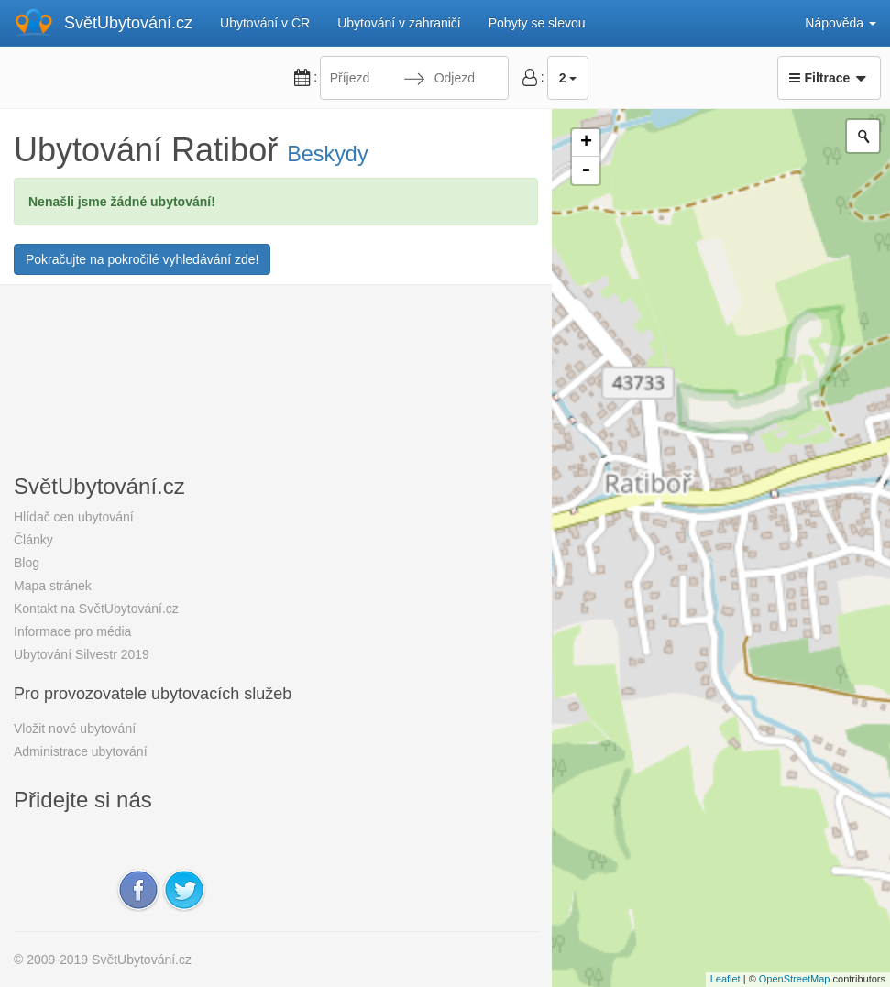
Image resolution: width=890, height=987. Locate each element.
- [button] (585, 170)
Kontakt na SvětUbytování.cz (96, 608)
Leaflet (725, 978)
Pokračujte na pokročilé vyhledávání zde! (142, 259)
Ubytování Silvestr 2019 (81, 654)
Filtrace (829, 78)
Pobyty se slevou (537, 23)
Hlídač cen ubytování (74, 517)
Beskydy (327, 154)
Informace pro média (72, 631)
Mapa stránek (53, 585)
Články (33, 539)
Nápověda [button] (840, 23)
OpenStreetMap (794, 978)
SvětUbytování (128, 23)
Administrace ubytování (81, 751)
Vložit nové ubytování (75, 728)
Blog (26, 562)
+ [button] (586, 143)
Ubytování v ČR (265, 23)
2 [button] (568, 78)
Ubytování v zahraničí (399, 23)
